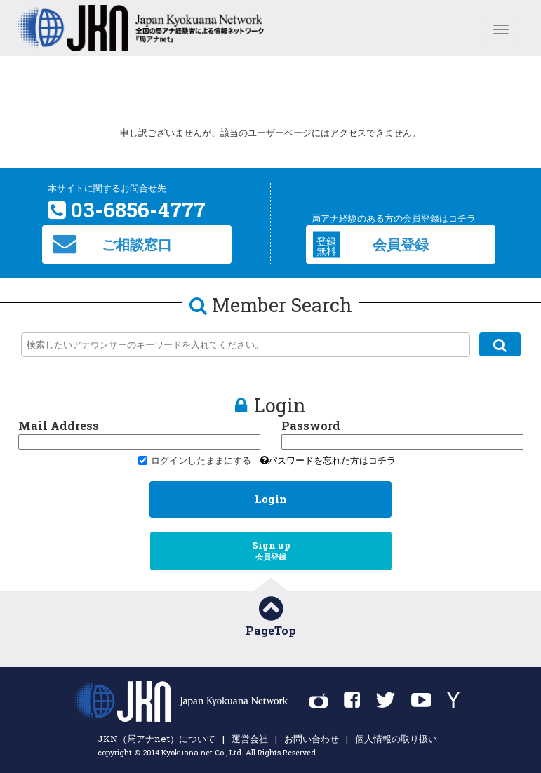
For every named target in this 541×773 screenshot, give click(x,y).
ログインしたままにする (194, 460)
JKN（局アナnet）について (156, 738)
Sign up (271, 551)
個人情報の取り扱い (396, 738)
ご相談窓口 (112, 243)
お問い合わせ (311, 738)
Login (271, 499)
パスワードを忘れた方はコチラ (328, 460)
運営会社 (250, 738)
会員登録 (371, 244)
